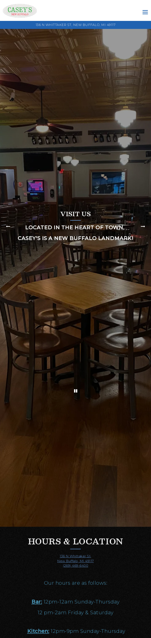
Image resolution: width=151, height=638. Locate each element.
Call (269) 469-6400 (75, 625)
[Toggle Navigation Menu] (145, 12)
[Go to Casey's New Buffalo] (75, 25)
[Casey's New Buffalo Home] (20, 10)
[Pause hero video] (76, 342)
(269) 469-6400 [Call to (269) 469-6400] (75, 502)
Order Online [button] (75, 633)
